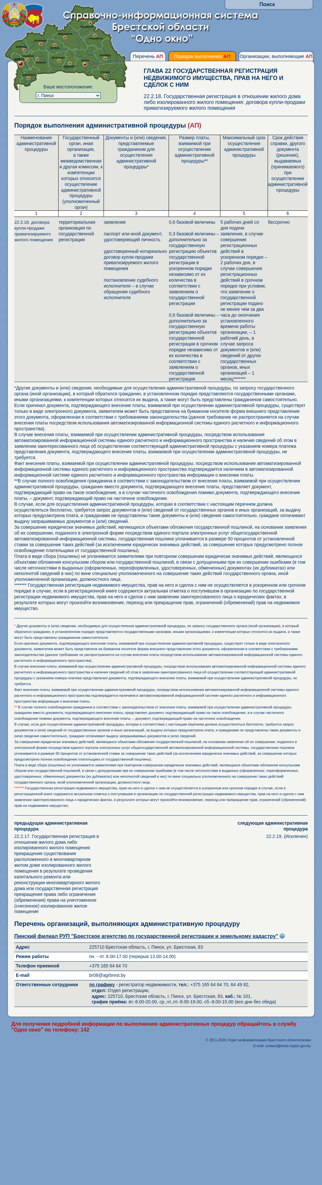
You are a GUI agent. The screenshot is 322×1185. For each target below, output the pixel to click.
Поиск (267, 4)
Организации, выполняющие (275, 56)
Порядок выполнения (202, 56)
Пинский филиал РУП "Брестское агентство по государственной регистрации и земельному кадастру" (146, 936)
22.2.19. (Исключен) (264, 829)
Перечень (148, 56)
